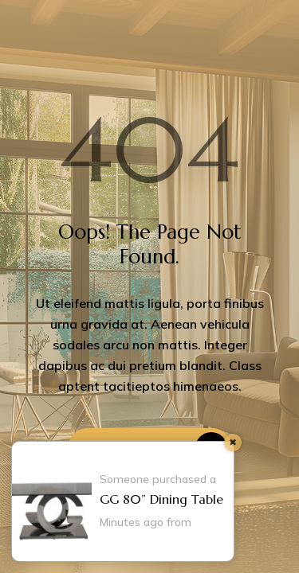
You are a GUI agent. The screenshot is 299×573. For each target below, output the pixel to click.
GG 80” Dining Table (161, 499)
